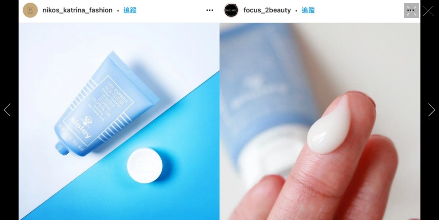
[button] (7, 110)
